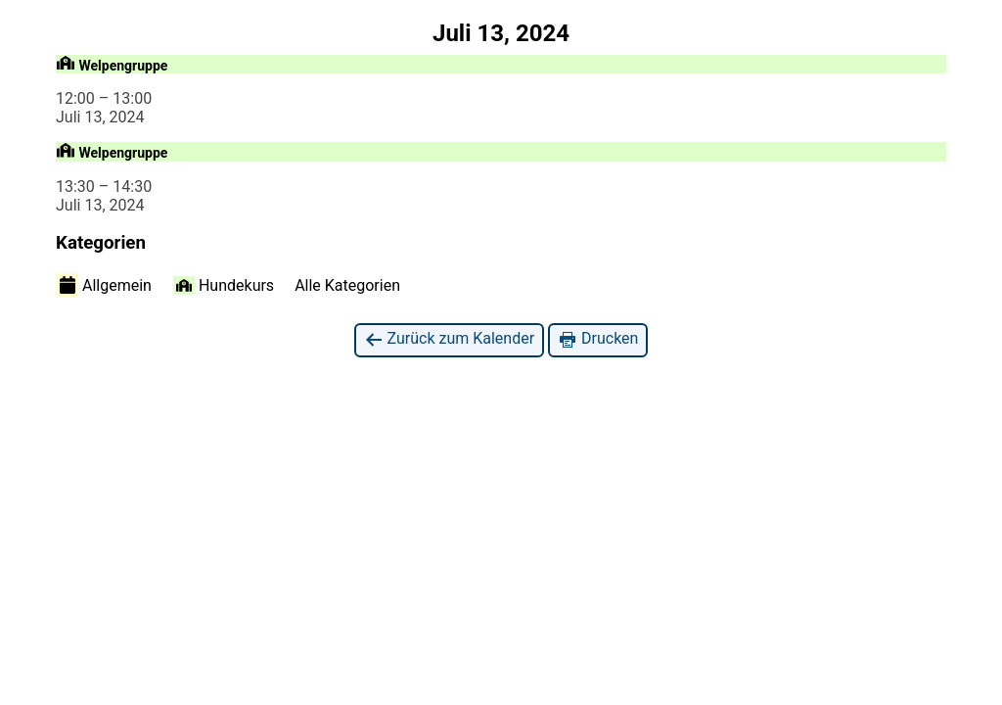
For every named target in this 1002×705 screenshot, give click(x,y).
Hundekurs (223, 285)
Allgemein (104, 285)
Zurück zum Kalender (449, 339)
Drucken (598, 339)
